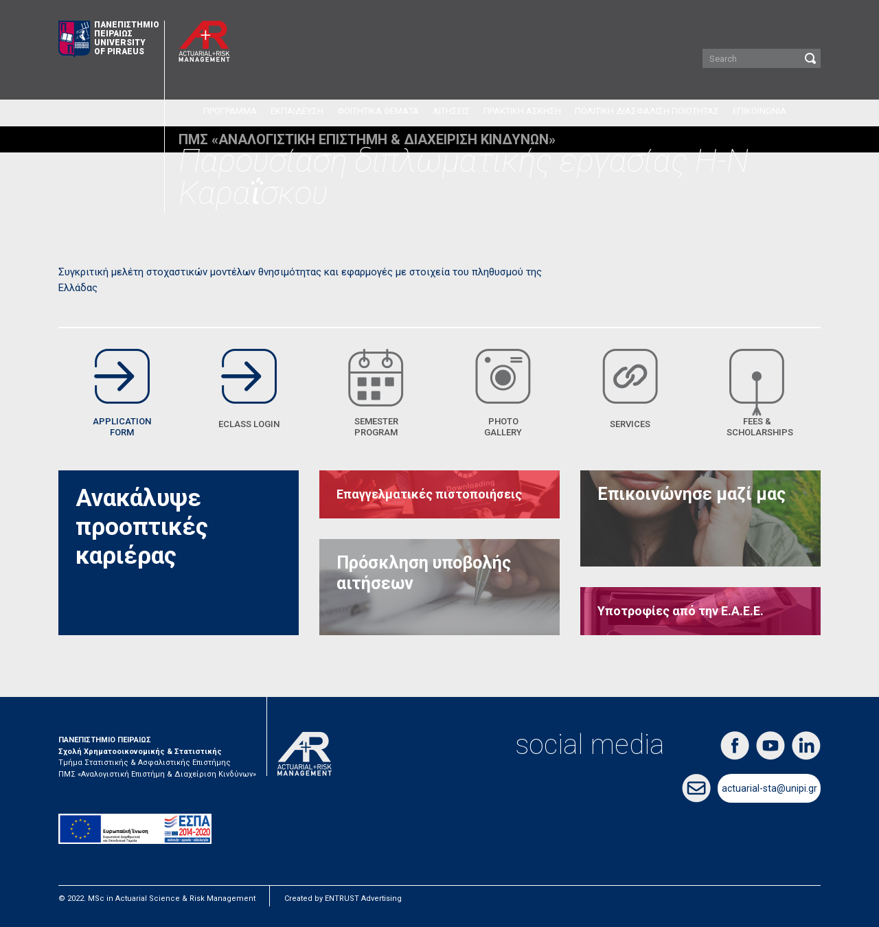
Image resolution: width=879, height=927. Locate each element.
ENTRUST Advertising (363, 898)
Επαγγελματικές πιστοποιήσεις (429, 494)
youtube (770, 745)
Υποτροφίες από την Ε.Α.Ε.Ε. (680, 611)
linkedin (806, 745)
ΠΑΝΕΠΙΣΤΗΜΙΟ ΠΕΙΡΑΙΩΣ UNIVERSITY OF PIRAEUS (108, 39)
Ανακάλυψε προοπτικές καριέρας (142, 527)
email (696, 788)
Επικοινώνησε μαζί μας (691, 494)
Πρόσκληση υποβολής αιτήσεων (423, 573)
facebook (734, 745)
